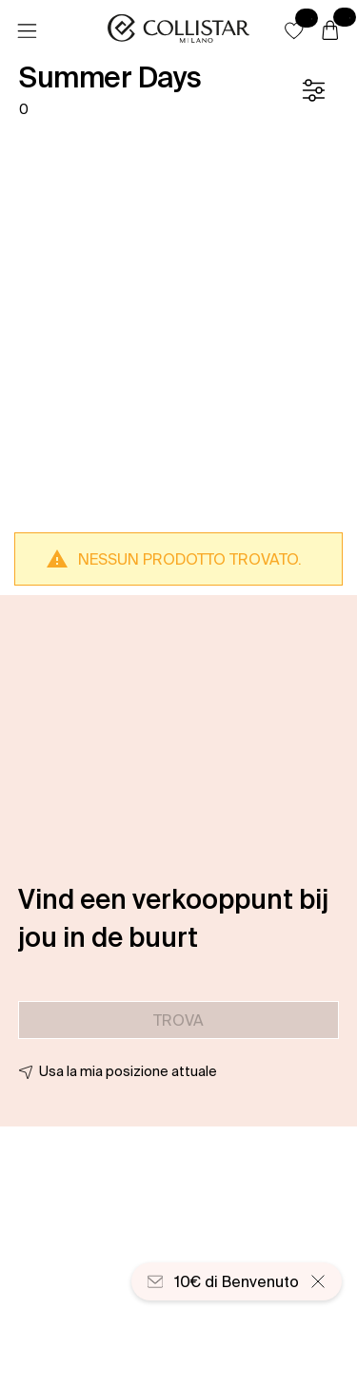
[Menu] (27, 31)
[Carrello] (330, 31)
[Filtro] (313, 90)
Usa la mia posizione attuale (128, 1071)
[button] (294, 30)
